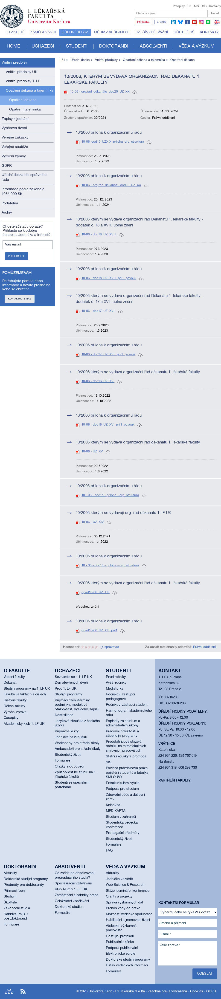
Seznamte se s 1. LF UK (73, 677)
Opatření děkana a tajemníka (29, 90)
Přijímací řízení (14, 890)
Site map (9, 991)
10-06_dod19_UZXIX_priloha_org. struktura (112, 141)
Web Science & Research (125, 884)
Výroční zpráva (15, 712)
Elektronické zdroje (120, 953)
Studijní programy (68, 694)
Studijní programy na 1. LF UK (27, 688)
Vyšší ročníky (116, 682)
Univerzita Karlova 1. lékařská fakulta (116, 991)
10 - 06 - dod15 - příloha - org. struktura (110, 495)
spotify (208, 22)
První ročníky (116, 677)
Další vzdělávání (152, 32)
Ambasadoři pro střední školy (78, 749)
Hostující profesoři (120, 936)
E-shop (161, 22)
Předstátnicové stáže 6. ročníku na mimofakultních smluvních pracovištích (126, 746)
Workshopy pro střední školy (77, 743)
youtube (194, 22)
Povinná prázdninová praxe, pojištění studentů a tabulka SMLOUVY (127, 773)
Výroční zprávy (14, 156)
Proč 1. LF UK (65, 688)
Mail (197, 6)
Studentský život (68, 754)
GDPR (7, 165)
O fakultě (15, 32)
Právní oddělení (205, 647)
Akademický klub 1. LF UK (24, 723)
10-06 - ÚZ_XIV (92, 522)
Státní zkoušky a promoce (126, 756)
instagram (201, 22)
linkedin (173, 22)
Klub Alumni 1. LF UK (71, 889)
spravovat (112, 647)
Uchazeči (43, 46)
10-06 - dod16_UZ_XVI (97, 381)
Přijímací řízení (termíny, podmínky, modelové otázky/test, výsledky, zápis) (77, 705)
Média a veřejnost (112, 32)
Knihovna (113, 805)
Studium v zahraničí (121, 816)
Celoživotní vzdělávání (72, 901)
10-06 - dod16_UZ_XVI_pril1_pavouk (107, 424)
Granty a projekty (119, 896)
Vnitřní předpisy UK (22, 72)
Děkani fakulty (14, 706)
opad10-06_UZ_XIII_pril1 (99, 630)
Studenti (76, 46)
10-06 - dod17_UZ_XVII (98, 311)
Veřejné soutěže (15, 147)
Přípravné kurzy (67, 731)
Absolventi (153, 46)
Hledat (214, 13)
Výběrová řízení (14, 128)
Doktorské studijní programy (26, 879)
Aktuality (10, 873)
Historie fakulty (15, 700)
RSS (23, 991)
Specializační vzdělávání (73, 883)
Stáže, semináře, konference (127, 890)
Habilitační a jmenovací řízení (128, 920)
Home (13, 46)
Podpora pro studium (122, 788)
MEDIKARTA (115, 811)
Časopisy (11, 718)
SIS (204, 6)
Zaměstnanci (43, 32)
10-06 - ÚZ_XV (92, 451)
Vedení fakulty (14, 677)
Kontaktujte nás (19, 299)
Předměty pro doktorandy (24, 884)
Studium (10, 896)
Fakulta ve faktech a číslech (25, 694)
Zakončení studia (17, 908)
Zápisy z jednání (15, 119)
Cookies (196, 991)
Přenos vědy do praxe (123, 908)
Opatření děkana (23, 100)
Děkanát (10, 682)
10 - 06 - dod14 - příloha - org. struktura (110, 565)
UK (189, 6)
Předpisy (179, 6)
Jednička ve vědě (119, 879)
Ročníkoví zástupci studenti (127, 704)
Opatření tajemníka (25, 109)
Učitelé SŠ (184, 32)
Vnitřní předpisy (14, 62)
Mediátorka (114, 688)
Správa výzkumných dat (124, 902)
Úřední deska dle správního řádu (24, 177)
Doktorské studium (69, 907)
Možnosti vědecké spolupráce (129, 914)
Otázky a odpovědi (69, 766)
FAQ (109, 850)
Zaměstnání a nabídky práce (76, 895)
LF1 (62, 60)
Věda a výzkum (196, 46)
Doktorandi (113, 46)
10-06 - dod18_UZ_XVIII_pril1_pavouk (108, 278)
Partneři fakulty (174, 780)
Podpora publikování (122, 948)
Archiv (7, 212)
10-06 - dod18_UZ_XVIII (98, 234)
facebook (187, 22)
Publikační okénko (120, 942)
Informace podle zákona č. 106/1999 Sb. (23, 192)
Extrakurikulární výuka (123, 783)
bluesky (180, 22)
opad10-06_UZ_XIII (95, 592)
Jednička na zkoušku (71, 737)
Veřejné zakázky (15, 137)
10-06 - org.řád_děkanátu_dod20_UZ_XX (100, 91)
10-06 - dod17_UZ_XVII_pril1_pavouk (108, 354)
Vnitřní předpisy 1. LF (23, 81)
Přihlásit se (16, 256)
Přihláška (143, 22)
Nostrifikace (64, 715)
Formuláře (62, 760)
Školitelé (10, 902)
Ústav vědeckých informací (127, 965)
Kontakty (215, 6)
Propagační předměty (123, 833)
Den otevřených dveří (71, 682)
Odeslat (205, 973)
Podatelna (10, 203)
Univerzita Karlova (52, 24)
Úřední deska (75, 32)
